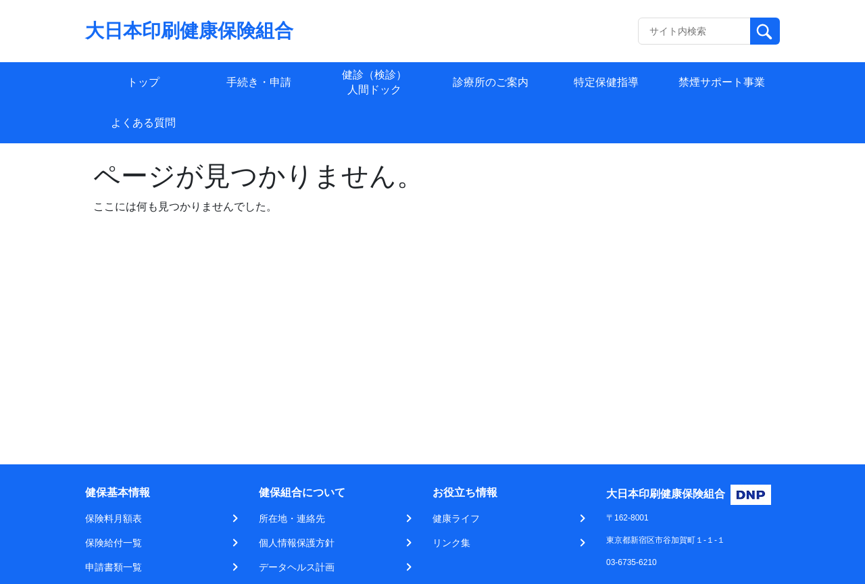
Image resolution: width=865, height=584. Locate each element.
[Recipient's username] (694, 31)
